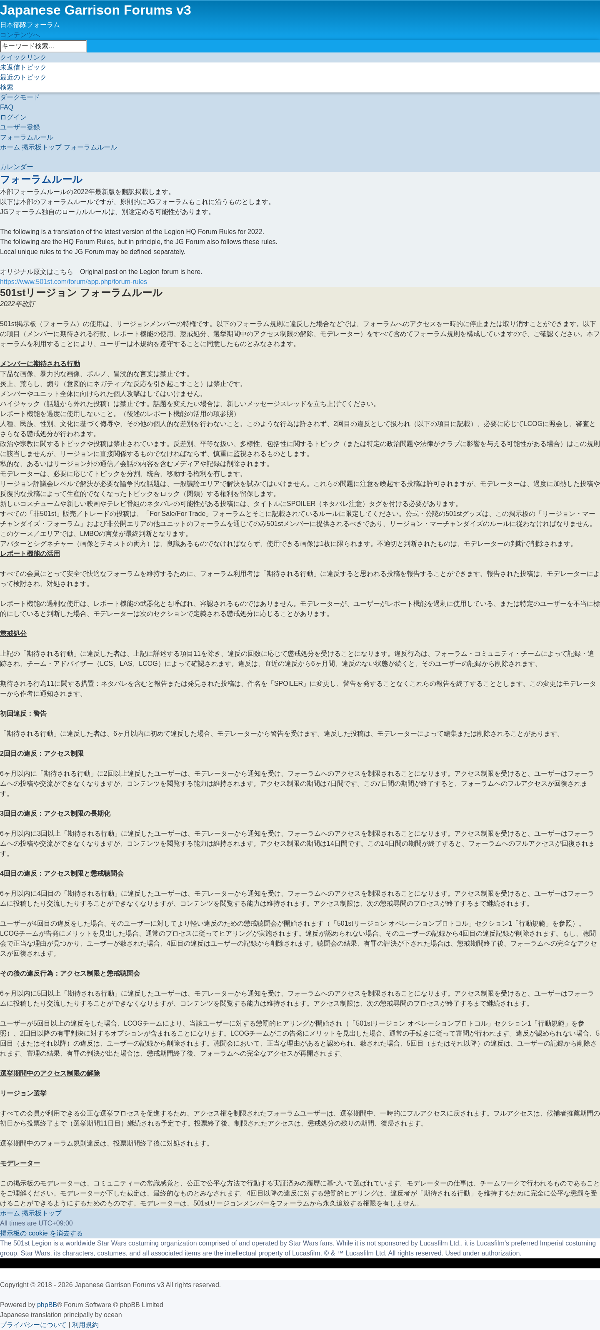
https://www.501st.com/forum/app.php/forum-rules (73, 281)
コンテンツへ (20, 34)
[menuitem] (23, 67)
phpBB (47, 1304)
